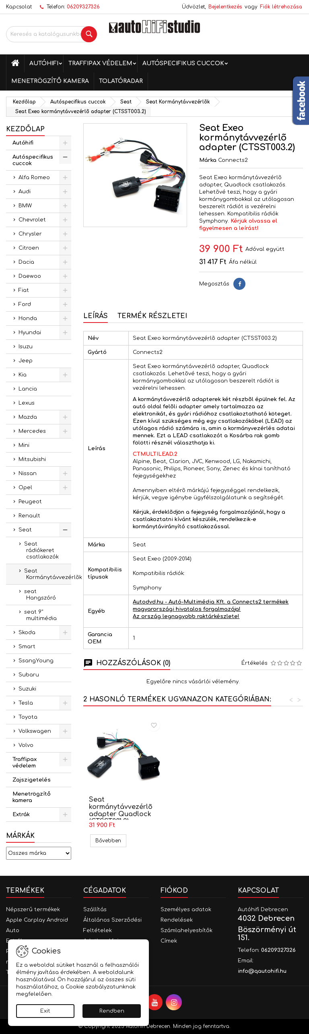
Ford (25, 304)
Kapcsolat (19, 7)
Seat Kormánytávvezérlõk (47, 574)
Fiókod (174, 890)
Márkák (20, 836)
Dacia (26, 262)
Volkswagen (35, 731)
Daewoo (30, 276)
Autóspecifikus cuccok (183, 63)
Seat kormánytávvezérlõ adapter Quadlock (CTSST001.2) (210, 810)
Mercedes (32, 431)
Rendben (111, 1011)
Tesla (26, 703)
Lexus (27, 403)
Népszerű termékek (33, 909)
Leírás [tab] (95, 316)
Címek (169, 941)
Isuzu (26, 346)
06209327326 (83, 7)
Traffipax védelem (100, 63)
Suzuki (27, 689)
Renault (29, 516)
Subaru (29, 675)
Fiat (24, 290)
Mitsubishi (32, 459)
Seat (25, 530)
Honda (28, 318)
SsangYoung (36, 661)
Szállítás (95, 909)
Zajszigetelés (31, 780)
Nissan (28, 473)
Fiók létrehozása (281, 7)
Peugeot (30, 502)
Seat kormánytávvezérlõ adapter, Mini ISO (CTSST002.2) (120, 810)
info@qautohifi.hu (262, 971)
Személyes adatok (186, 909)
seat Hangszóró (40, 595)
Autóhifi (43, 63)
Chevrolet (32, 220)
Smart (27, 646)
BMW (25, 206)
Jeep (26, 361)
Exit (45, 1011)
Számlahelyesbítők (186, 930)
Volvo (26, 745)
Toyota (28, 717)
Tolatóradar (121, 81)
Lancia (28, 389)
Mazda (28, 417)
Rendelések (177, 920)
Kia (23, 375)
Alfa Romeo (34, 177)
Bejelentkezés (225, 7)
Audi (25, 191)
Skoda (27, 632)
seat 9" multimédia (40, 615)
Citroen (29, 248)
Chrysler (30, 234)
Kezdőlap (25, 129)
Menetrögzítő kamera (50, 81)
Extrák (21, 814)
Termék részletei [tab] (152, 316)
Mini (24, 445)
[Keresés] (51, 34)
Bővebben (110, 841)
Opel (25, 487)
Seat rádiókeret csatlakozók (41, 550)
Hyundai (30, 332)
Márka (207, 160)
